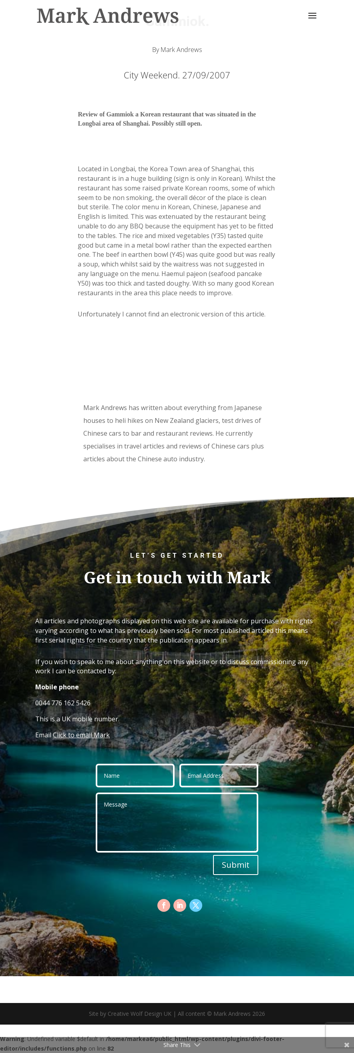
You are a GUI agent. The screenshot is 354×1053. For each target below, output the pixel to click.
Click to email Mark (81, 735)
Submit (235, 864)
